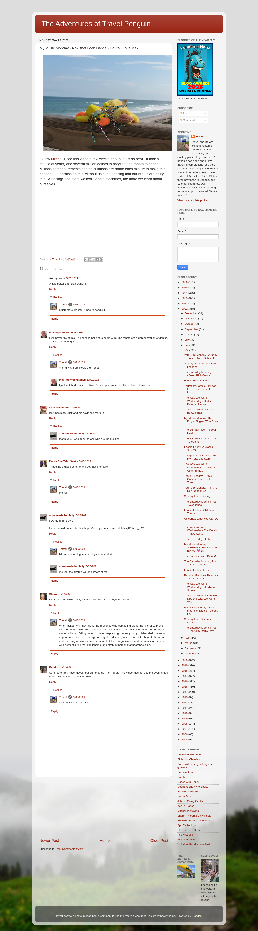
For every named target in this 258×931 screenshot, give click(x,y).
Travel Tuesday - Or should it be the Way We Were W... (200, 599)
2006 (185, 734)
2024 (185, 292)
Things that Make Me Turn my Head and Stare (200, 457)
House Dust (184, 796)
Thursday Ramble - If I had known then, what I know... (200, 389)
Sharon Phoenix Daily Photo (194, 815)
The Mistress (185, 834)
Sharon (54, 594)
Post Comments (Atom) (70, 848)
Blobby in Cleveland (189, 759)
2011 (185, 707)
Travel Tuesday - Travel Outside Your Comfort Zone (198, 479)
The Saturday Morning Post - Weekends (200, 503)
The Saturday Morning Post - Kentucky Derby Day (200, 629)
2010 (185, 713)
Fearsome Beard (187, 791)
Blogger (196, 915)
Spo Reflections (187, 825)
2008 (185, 723)
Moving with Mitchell (62, 332)
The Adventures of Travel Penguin (96, 24)
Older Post (159, 840)
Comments (188, 120)
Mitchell (57, 159)
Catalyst (182, 777)
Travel (63, 304)
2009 (185, 718)
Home (105, 840)
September (192, 329)
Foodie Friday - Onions (198, 380)
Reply (52, 289)
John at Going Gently (190, 801)
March (189, 642)
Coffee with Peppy (188, 781)
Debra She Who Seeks (63, 461)
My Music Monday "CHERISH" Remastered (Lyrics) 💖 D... (200, 547)
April (188, 637)
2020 (185, 660)
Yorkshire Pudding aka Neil (193, 844)
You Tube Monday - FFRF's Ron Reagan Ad (200, 489)
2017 (185, 676)
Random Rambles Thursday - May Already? (201, 577)
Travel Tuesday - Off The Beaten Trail (199, 411)
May (188, 350)
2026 (185, 282)
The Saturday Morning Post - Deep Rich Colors (200, 374)
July (187, 339)
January (190, 653)
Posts (185, 113)
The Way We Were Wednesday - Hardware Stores (200, 587)
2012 (185, 702)
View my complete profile (192, 200)
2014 (185, 691)
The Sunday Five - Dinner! (200, 556)
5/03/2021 (72, 278)
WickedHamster (59, 407)
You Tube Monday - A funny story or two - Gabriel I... (200, 356)
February (191, 648)
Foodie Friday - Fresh (197, 570)
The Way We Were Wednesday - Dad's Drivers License (197, 401)
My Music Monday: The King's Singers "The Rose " (201, 421)
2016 (185, 681)
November (191, 318)
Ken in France (185, 805)
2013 (185, 697)
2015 (185, 686)
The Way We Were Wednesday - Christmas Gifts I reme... (200, 467)
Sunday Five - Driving (197, 496)
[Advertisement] (104, 807)
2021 (185, 308)
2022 (185, 303)
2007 (185, 728)
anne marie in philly (72, 433)
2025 (185, 287)
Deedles (54, 667)
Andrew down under (189, 754)
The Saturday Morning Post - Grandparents (200, 563)
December (191, 313)
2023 (185, 298)
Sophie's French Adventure (193, 820)
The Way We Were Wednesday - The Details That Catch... (201, 530)
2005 (185, 739)
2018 (185, 670)
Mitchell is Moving (188, 810)
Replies (57, 297)
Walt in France (186, 839)
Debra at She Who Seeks (192, 786)
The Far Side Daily (188, 830)
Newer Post (49, 840)
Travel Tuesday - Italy (197, 539)
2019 (185, 665)
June (188, 345)
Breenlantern (185, 772)
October (190, 323)
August (189, 334)
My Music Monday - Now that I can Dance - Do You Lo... (201, 610)
